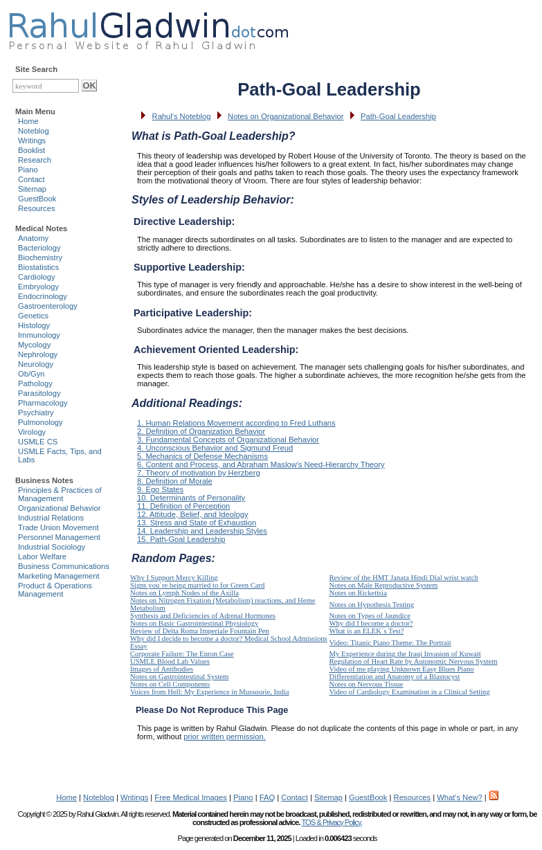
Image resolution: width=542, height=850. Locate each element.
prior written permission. (224, 736)
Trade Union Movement (58, 527)
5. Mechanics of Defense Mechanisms (202, 456)
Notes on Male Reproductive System (383, 585)
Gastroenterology (48, 306)
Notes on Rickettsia (358, 593)
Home (28, 121)
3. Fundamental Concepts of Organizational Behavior (228, 439)
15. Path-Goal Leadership (181, 539)
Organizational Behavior (59, 508)
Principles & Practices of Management (60, 494)
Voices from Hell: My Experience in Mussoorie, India (209, 692)
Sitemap (32, 189)
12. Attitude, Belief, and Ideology (192, 514)
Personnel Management (59, 537)
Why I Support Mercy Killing (174, 577)
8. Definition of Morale (175, 481)
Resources (36, 208)
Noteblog (33, 131)
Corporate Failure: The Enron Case (182, 654)
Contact (31, 179)
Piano (28, 169)
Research (34, 160)
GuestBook (37, 199)
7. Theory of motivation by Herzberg (198, 473)
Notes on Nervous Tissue (366, 684)
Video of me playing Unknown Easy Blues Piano (401, 669)
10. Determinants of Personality (191, 498)
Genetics (33, 315)
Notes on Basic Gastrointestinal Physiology (194, 623)
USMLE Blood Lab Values (170, 661)
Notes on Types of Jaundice (369, 616)
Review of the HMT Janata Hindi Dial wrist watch (403, 577)
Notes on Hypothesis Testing (372, 604)
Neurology (35, 364)
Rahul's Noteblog (181, 116)
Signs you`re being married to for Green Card (197, 585)
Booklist (31, 150)
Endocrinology (42, 296)
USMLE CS (37, 441)
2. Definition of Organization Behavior (201, 431)
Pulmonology (40, 422)
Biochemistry (40, 257)
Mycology (34, 345)
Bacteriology (39, 248)
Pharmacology (43, 403)
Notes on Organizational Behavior (285, 116)
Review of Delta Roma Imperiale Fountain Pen (199, 631)
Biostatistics (38, 267)
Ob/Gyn (31, 374)
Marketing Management (59, 576)
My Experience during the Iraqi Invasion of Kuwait (405, 654)
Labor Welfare (42, 556)
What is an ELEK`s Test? (366, 631)
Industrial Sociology (51, 547)
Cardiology (36, 277)
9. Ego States (160, 489)
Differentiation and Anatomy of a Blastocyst (394, 676)
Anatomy (33, 238)
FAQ (267, 797)
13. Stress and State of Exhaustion (196, 522)
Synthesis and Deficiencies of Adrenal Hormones (202, 616)
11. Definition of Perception (183, 506)
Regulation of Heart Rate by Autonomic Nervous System (413, 661)
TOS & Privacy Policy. (331, 822)
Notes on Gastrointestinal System (179, 676)
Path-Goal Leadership (398, 116)
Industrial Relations (51, 518)
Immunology (39, 335)
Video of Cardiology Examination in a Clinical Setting (409, 692)
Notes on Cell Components (170, 684)
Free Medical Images (190, 797)
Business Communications (63, 566)
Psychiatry (36, 412)
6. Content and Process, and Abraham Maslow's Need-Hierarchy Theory (261, 464)
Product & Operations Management (55, 589)
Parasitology (39, 393)
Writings (32, 140)
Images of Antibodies (161, 669)
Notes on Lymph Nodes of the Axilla (184, 593)
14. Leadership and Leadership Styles (202, 531)
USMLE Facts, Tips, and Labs (60, 455)
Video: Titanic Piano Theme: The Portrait (390, 642)
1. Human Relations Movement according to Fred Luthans (236, 423)
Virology (32, 432)
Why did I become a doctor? (371, 623)
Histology (34, 325)
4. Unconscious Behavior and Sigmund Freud (215, 448)
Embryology (38, 286)
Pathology (35, 383)
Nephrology (37, 354)
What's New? (459, 797)
